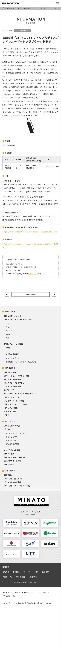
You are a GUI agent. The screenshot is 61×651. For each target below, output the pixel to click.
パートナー (27, 572)
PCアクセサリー (10, 390)
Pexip (8, 334)
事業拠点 (16, 572)
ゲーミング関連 (10, 411)
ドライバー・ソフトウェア (16, 433)
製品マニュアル (12, 437)
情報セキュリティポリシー (25, 592)
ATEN (8, 348)
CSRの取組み (21, 577)
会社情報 (5, 567)
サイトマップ (7, 592)
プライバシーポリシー (10, 596)
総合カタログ (11, 440)
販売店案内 (8, 475)
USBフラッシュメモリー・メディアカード (20, 393)
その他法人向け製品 (11, 354)
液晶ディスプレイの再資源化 (15, 457)
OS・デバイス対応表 (12, 450)
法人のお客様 (10, 311)
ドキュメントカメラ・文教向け (16, 404)
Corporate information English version (19, 582)
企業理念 (45, 572)
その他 (6, 415)
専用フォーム (33, 273)
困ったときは (10, 421)
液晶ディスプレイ (12, 358)
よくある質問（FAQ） (12, 426)
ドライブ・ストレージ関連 (14, 401)
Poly (7, 323)
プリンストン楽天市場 (12, 482)
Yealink (9, 331)
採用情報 (33, 577)
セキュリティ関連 (10, 408)
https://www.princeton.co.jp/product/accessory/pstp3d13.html (29, 232)
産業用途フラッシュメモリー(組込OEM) (21, 362)
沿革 (37, 572)
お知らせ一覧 (30, 294)
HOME (3, 8)
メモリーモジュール (11, 397)
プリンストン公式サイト (13, 478)
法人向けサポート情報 (12, 461)
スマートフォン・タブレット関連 (16, 376)
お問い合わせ (9, 464)
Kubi (7, 338)
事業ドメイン (7, 577)
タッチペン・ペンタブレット (15, 383)
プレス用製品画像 (12, 444)
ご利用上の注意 (43, 592)
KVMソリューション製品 (13, 344)
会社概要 (5, 572)
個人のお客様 (10, 368)
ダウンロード (9, 429)
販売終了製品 (9, 453)
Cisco (8, 327)
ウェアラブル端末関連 (12, 379)
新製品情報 (10, 8)
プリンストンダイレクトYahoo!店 (17, 486)
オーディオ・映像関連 (12, 386)
